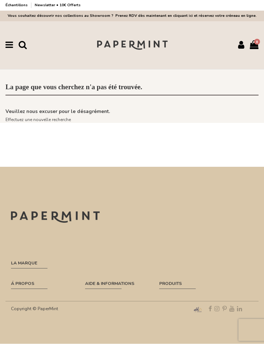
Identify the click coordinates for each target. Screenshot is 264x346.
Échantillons (17, 5)
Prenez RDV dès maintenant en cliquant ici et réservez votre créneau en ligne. (185, 15)
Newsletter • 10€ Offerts (58, 5)
